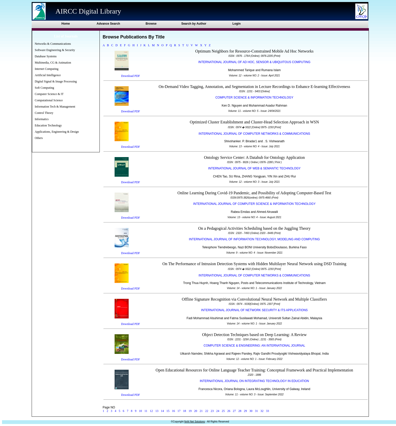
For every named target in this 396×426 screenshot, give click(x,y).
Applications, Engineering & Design (57, 131)
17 (178, 411)
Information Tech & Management (55, 106)
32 (262, 411)
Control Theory (44, 113)
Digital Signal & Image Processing (56, 81)
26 (228, 411)
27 (234, 411)
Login (236, 23)
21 (201, 411)
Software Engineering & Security (55, 50)
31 (256, 411)
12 (151, 411)
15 (167, 411)
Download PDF (130, 76)
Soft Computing (44, 87)
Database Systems (46, 56)
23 (212, 411)
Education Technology (48, 125)
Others (39, 138)
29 (245, 411)
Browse (151, 23)
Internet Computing (46, 69)
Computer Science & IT (49, 94)
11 (145, 411)
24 (217, 411)
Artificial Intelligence (48, 75)
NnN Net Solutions (194, 421)
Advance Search (108, 23)
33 (267, 411)
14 (162, 411)
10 (140, 411)
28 (239, 411)
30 (251, 411)
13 (156, 411)
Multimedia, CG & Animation (53, 62)
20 (195, 411)
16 (173, 411)
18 (184, 411)
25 (223, 411)
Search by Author (193, 23)
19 (189, 411)
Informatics (41, 119)
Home (66, 23)
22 (206, 411)
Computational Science (49, 100)
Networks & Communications (53, 43)
